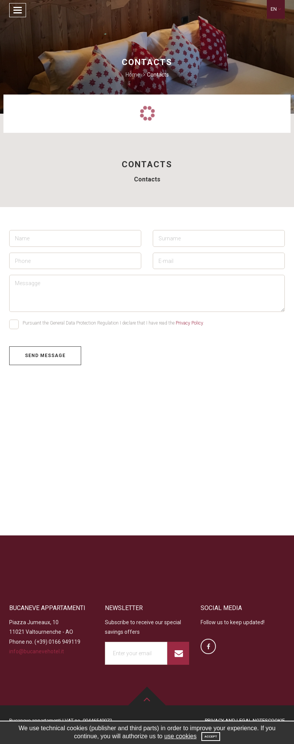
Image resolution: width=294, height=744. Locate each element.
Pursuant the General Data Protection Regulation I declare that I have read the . (106, 324)
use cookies (180, 736)
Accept (210, 736)
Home (133, 75)
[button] (276, 9)
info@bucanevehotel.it (36, 651)
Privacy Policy (189, 323)
